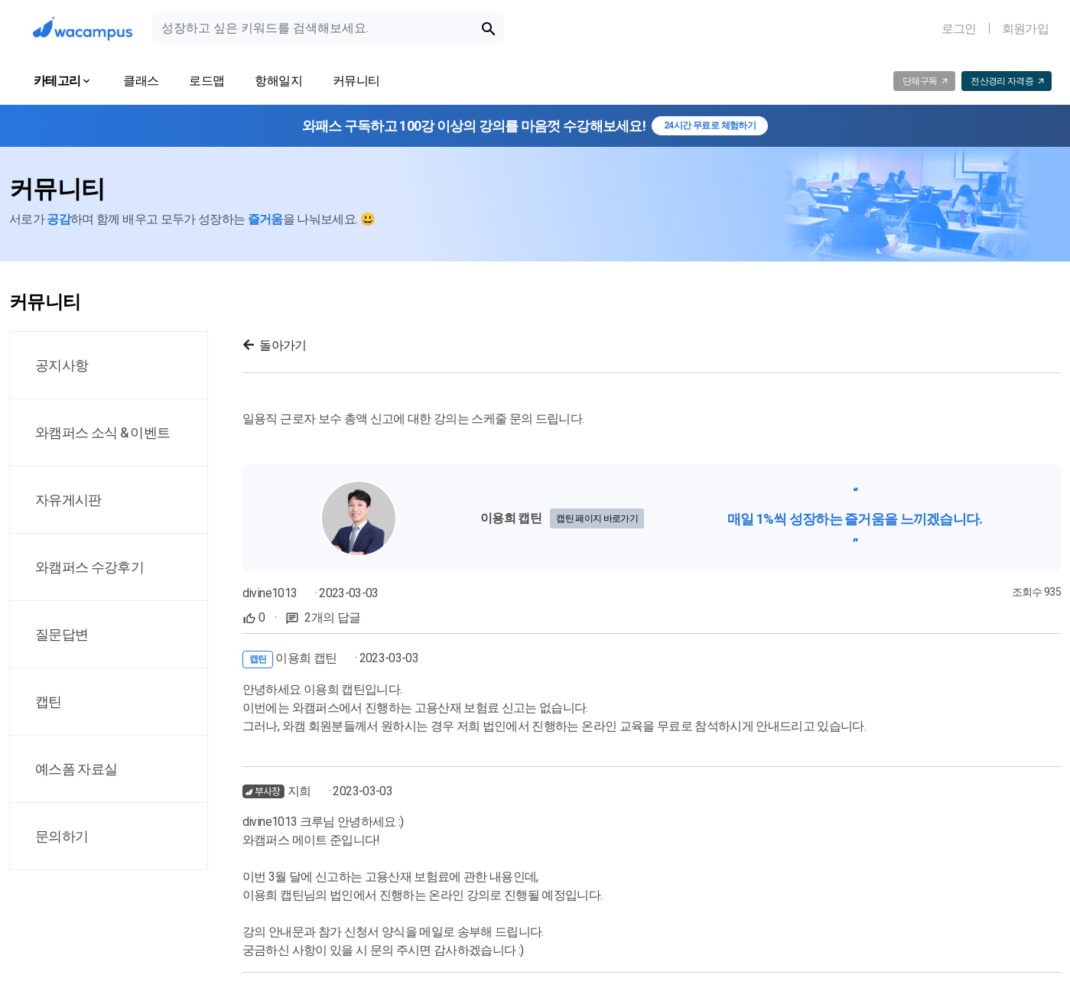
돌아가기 (275, 345)
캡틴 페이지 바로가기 (597, 518)
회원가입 (1025, 28)
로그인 (959, 28)
